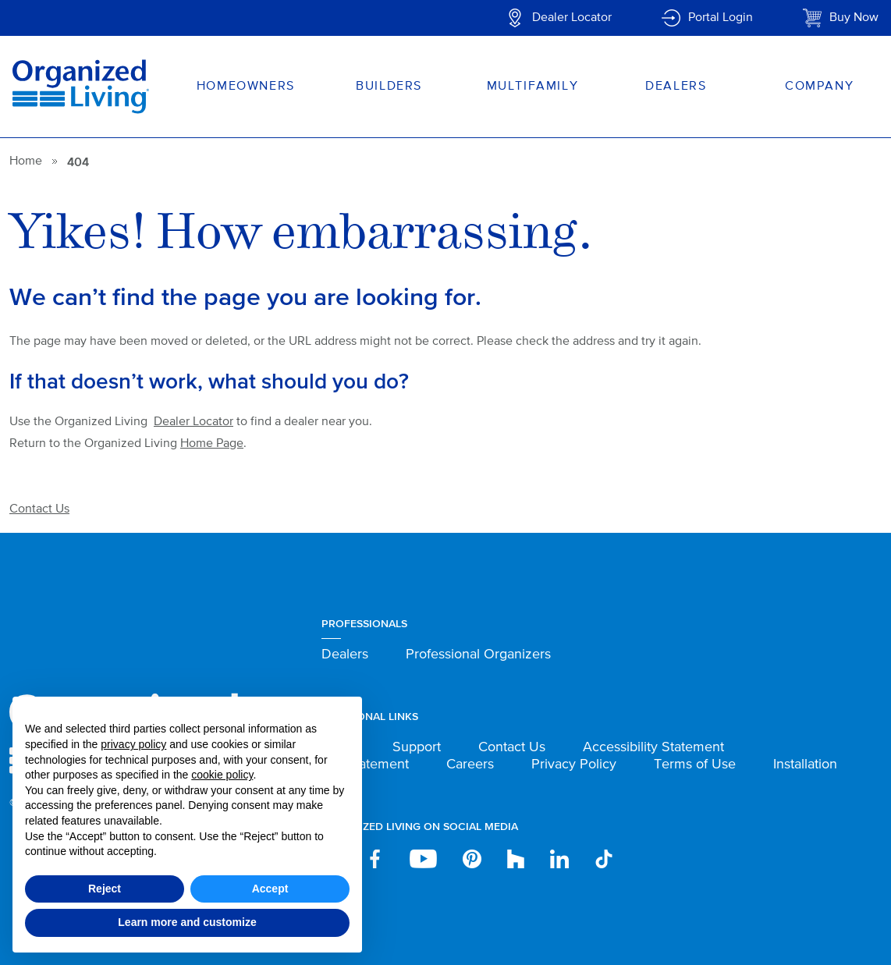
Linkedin (560, 859)
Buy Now (854, 18)
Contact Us (39, 509)
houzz (515, 859)
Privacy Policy (573, 764)
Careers (470, 764)
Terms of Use (695, 764)
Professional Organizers (478, 654)
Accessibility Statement (653, 747)
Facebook (374, 859)
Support (416, 747)
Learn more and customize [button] (187, 922)
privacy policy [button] (133, 744)
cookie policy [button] (222, 774)
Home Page (211, 444)
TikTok (605, 859)
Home (25, 161)
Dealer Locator (572, 18)
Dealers (344, 654)
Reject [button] (104, 888)
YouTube (423, 859)
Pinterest (472, 859)
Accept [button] (270, 888)
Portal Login (720, 18)
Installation (805, 764)
